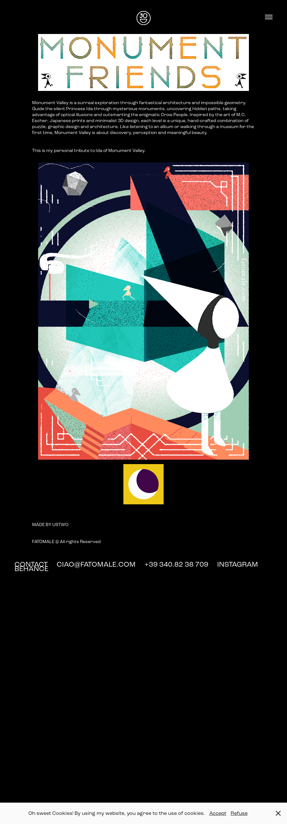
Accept (217, 813)
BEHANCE (31, 568)
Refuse (239, 813)
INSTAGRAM (238, 564)
